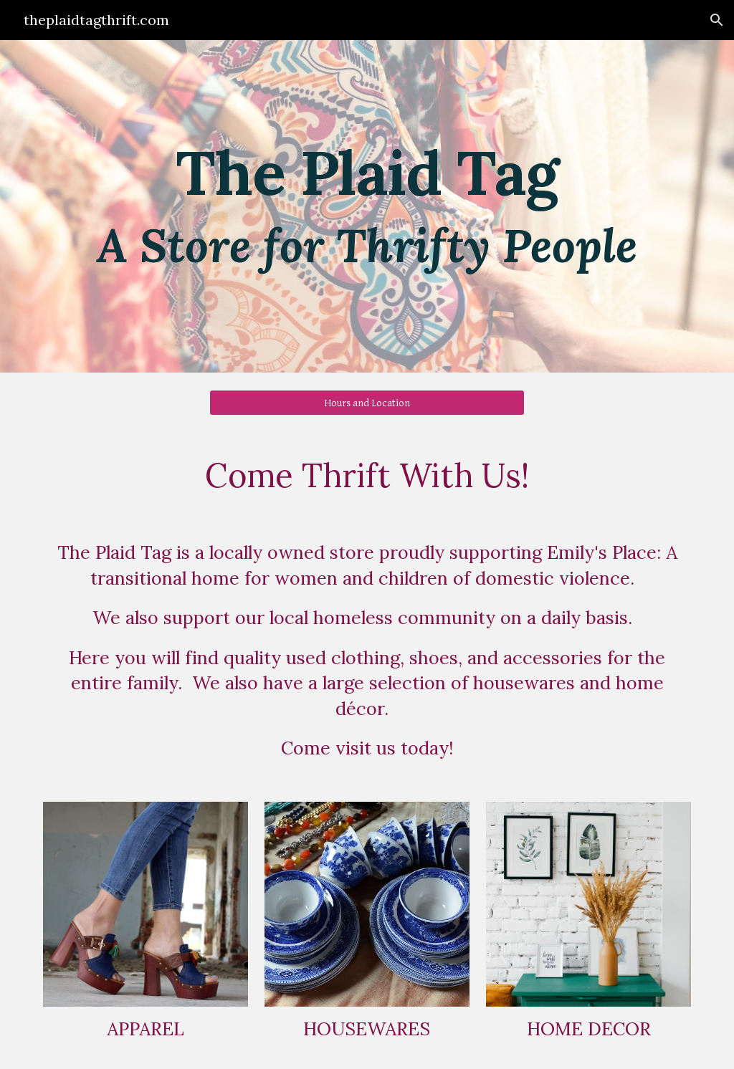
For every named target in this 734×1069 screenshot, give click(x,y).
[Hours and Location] (367, 402)
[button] (717, 20)
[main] (367, 206)
